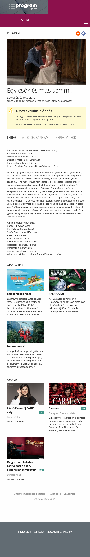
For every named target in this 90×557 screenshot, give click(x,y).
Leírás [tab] (12, 138)
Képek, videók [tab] (66, 138)
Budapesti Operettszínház (62, 413)
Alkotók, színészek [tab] (36, 138)
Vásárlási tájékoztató (44, 499)
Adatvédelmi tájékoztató (59, 531)
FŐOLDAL (25, 20)
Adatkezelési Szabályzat (62, 494)
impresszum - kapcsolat (31, 531)
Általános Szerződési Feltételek (30, 494)
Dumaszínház (14, 417)
